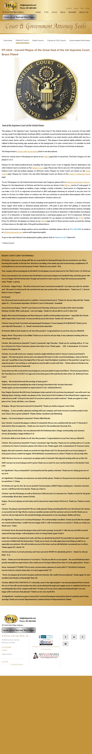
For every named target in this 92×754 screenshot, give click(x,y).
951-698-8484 (6, 647)
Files (82, 8)
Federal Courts (22, 40)
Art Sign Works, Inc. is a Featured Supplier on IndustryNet (46, 645)
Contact (69, 8)
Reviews (72, 12)
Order (88, 8)
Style (54, 12)
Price (62, 12)
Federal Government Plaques (78, 182)
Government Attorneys (80, 40)
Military (67, 185)
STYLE (81, 218)
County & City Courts (56, 40)
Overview (8, 40)
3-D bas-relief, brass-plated (27, 151)
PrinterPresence (17, 664)
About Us (83, 12)
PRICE (46, 157)
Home (38, 12)
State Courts (38, 40)
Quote (76, 8)
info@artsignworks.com (13, 232)
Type (46, 12)
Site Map (5, 661)
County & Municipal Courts (79, 174)
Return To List (8, 242)
